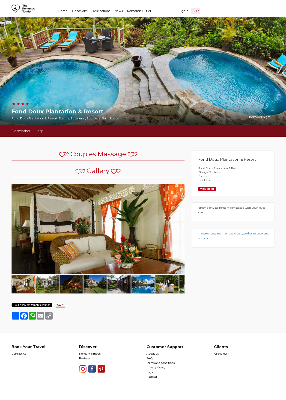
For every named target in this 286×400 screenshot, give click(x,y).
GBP (195, 11)
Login (150, 372)
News (119, 11)
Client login (221, 353)
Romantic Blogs (90, 353)
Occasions (79, 11)
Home (63, 11)
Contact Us (19, 353)
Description (21, 131)
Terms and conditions (160, 362)
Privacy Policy (155, 367)
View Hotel (207, 188)
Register (151, 376)
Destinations (101, 11)
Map (39, 131)
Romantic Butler (139, 11)
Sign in (183, 11)
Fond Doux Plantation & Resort (227, 159)
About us (152, 353)
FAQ (149, 358)
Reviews (84, 358)
